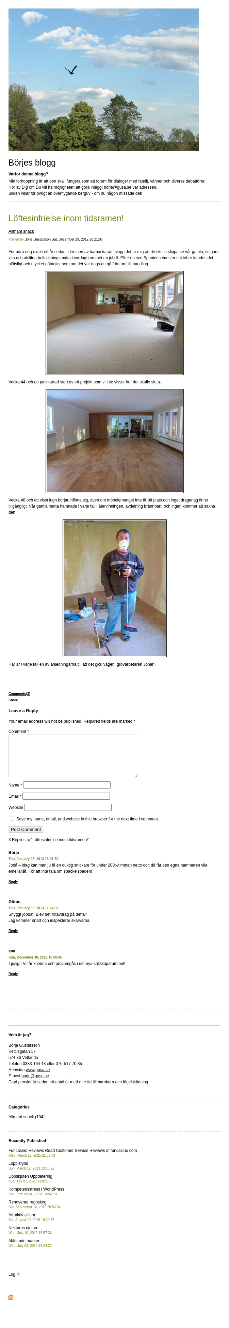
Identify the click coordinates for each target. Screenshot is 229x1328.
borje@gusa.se (117, 187)
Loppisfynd (31, 1173)
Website (16, 815)
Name (15, 793)
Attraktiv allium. (31, 1225)
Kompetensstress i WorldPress (36, 1199)
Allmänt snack (21, 231)
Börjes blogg (32, 162)
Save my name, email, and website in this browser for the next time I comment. (87, 827)
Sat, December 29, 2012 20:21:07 (77, 239)
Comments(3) (19, 694)
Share (13, 700)
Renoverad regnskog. (35, 1212)
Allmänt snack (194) (27, 1125)
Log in (14, 1282)
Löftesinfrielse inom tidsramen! (66, 218)
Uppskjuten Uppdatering (30, 1186)
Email (15, 804)
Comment (19, 731)
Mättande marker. (30, 1251)
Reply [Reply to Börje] (13, 890)
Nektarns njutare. (30, 1238)
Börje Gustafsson (37, 239)
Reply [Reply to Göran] (13, 939)
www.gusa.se (38, 1078)
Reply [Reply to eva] (13, 982)
